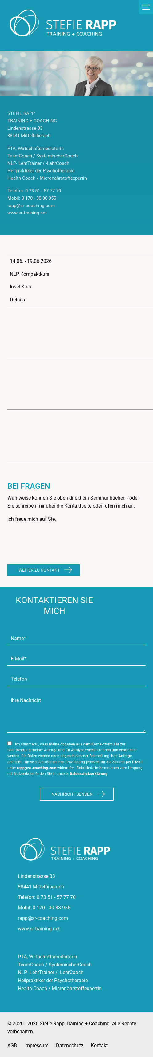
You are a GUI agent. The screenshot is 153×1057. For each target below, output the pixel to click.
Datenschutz (69, 1045)
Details (17, 300)
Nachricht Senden (72, 794)
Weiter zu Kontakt (39, 570)
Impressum (36, 1045)
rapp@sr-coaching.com (36, 768)
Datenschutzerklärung (88, 774)
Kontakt (99, 1045)
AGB (12, 1045)
